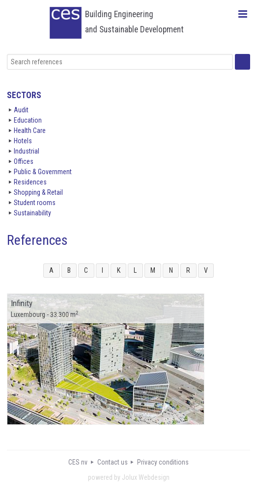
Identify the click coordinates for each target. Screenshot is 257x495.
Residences (30, 182)
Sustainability (32, 213)
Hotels (23, 141)
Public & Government (43, 172)
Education (28, 120)
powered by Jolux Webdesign (129, 477)
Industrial (26, 151)
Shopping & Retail (38, 192)
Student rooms (35, 203)
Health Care (30, 130)
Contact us (112, 462)
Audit (21, 110)
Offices (23, 161)
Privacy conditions (163, 462)
